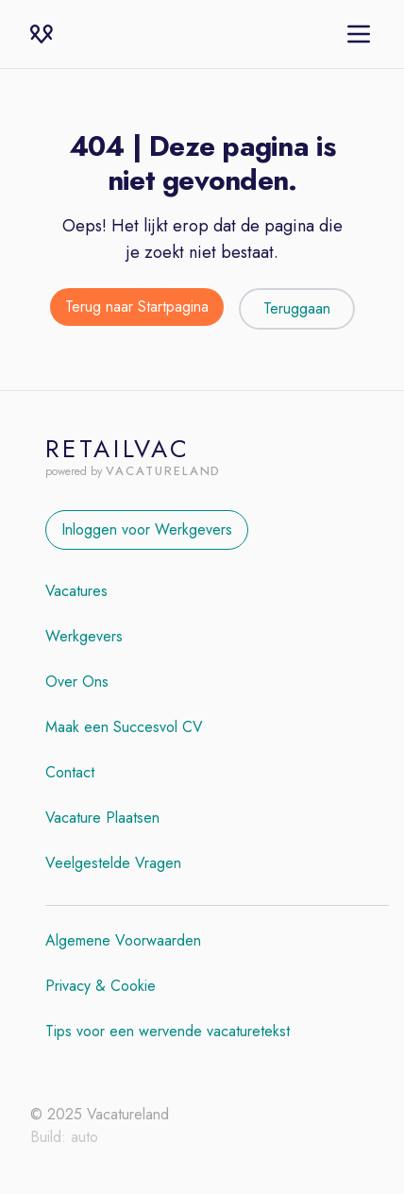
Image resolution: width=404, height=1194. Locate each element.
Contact (69, 772)
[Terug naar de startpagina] (137, 309)
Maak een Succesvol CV (124, 727)
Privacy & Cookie (100, 986)
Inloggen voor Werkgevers (146, 529)
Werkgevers (84, 636)
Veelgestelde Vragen (113, 863)
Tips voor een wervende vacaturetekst (167, 1031)
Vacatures (76, 591)
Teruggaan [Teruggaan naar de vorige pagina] (296, 308)
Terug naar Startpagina (137, 306)
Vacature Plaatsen (102, 817)
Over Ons (77, 681)
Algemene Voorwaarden (123, 940)
